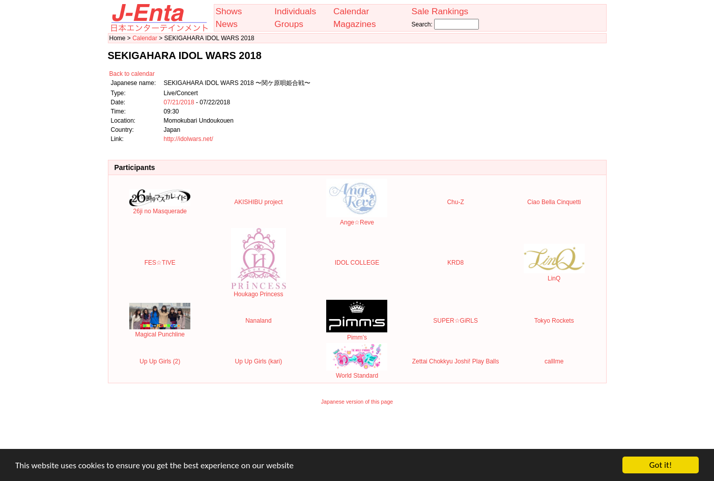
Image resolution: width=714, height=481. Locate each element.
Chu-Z (455, 202)
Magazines (354, 24)
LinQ (554, 275)
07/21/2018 (179, 102)
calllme (554, 361)
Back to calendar (132, 73)
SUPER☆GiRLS (455, 320)
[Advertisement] (357, 434)
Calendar (351, 11)
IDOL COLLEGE (357, 262)
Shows (229, 11)
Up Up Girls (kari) (258, 361)
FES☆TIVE (160, 262)
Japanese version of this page (357, 402)
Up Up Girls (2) (159, 361)
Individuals (295, 11)
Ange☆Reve (356, 219)
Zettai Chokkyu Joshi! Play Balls (455, 361)
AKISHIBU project (258, 202)
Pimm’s (356, 334)
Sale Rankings (439, 11)
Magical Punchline (159, 331)
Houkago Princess (258, 291)
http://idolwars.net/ (188, 139)
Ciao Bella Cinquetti (554, 202)
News (227, 24)
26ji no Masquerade (159, 208)
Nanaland (258, 320)
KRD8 (455, 262)
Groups (288, 24)
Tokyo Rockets (554, 320)
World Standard (356, 372)
